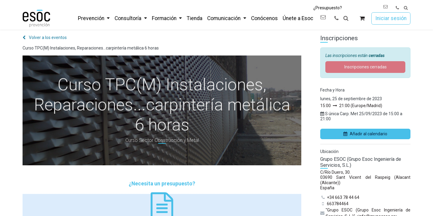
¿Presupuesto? (327, 7)
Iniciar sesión (391, 18)
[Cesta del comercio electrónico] (362, 18)
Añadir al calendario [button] (365, 133)
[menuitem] (93, 18)
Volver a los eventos (45, 37)
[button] (405, 8)
